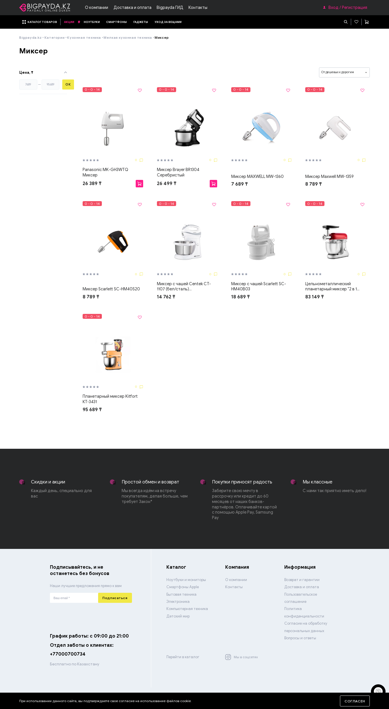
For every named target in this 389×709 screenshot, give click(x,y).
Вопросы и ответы (300, 638)
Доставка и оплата (132, 7)
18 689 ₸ (240, 297)
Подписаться (114, 598)
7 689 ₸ (239, 184)
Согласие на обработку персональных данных (305, 627)
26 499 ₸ (166, 183)
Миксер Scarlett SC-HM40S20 (111, 289)
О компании (96, 7)
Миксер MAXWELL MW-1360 (257, 176)
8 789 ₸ (313, 184)
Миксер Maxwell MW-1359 (329, 176)
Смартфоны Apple (182, 587)
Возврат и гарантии (302, 580)
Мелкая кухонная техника (128, 37)
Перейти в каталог (182, 657)
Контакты (197, 7)
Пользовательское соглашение (300, 598)
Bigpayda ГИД (170, 7)
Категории (54, 37)
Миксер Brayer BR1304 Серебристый (178, 172)
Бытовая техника (181, 594)
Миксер (162, 37)
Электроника (178, 601)
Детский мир (178, 616)
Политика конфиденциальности (304, 612)
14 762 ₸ (166, 297)
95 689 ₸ (92, 410)
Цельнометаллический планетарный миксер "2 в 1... (332, 286)
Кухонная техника (84, 37)
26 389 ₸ (92, 183)
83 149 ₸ (314, 297)
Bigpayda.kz (30, 37)
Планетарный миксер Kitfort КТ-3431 (110, 399)
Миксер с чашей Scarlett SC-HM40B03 (258, 286)
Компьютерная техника (187, 609)
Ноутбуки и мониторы (186, 580)
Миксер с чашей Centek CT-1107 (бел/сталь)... (184, 286)
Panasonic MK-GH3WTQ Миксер (105, 172)
